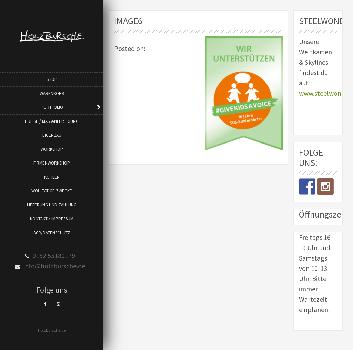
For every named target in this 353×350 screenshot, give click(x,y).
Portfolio (52, 107)
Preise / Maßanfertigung (52, 121)
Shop (52, 79)
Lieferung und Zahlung (52, 205)
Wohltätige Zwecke (51, 191)
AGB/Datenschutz (51, 233)
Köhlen (52, 177)
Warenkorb (52, 93)
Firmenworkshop (51, 163)
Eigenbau (51, 135)
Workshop (52, 149)
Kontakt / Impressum (51, 219)
